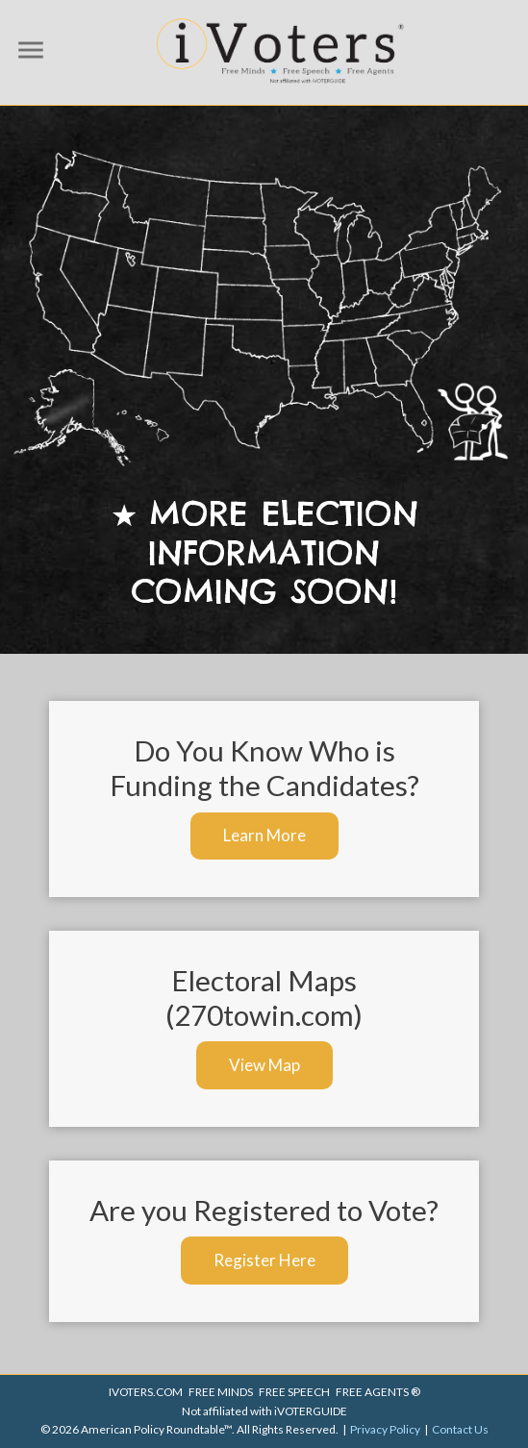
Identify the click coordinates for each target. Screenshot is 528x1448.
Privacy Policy (385, 1429)
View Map (264, 1065)
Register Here (264, 1260)
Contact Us (460, 1429)
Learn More (264, 835)
